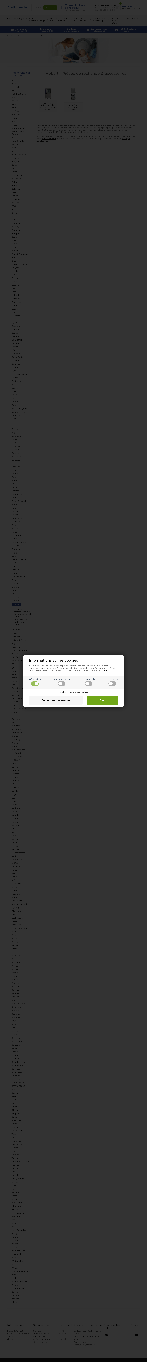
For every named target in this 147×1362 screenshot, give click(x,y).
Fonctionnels (89, 682)
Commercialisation (61, 682)
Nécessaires (35, 682)
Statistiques (112, 682)
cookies (104, 670)
